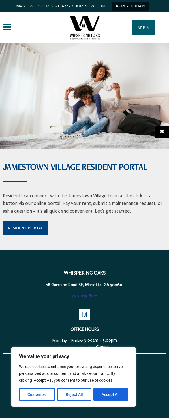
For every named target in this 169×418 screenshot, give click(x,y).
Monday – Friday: (67, 340)
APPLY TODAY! (130, 5)
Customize (37, 394)
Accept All (111, 394)
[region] (73, 377)
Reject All (74, 394)
